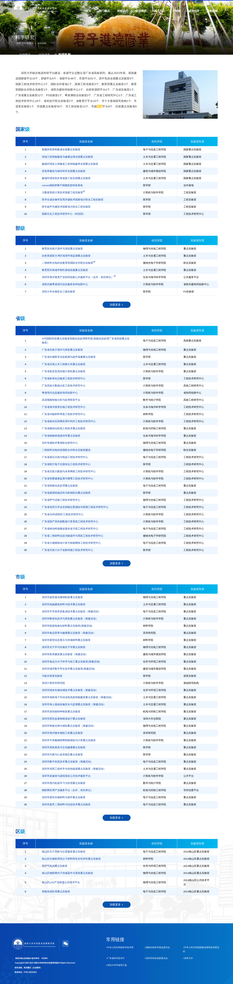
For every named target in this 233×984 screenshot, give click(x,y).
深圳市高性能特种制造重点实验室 (61, 711)
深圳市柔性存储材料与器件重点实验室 (63, 797)
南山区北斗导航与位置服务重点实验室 (63, 851)
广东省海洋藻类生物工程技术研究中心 (63, 407)
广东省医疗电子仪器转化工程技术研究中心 (66, 464)
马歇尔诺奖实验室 (52, 676)
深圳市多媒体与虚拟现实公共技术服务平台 (66, 776)
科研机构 (41, 43)
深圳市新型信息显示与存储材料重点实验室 (66, 640)
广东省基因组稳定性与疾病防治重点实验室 (66, 492)
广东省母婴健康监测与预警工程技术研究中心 (67, 478)
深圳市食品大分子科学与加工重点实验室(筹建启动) (71, 661)
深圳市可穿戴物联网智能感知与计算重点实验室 (69, 740)
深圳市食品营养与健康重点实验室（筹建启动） (69, 633)
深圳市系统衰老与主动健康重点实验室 (63, 747)
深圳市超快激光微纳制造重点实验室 (62, 597)
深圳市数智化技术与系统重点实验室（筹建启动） (70, 618)
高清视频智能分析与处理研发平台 (61, 400)
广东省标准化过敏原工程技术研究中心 (63, 378)
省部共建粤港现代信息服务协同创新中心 (65, 284)
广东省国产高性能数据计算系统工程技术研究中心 (70, 521)
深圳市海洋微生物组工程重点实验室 (62, 733)
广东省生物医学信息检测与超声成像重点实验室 (69, 357)
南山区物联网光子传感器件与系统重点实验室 (67, 873)
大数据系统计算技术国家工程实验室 (63, 192)
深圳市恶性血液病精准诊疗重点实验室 (63, 718)
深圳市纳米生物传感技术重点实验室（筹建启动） (70, 690)
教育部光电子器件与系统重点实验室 (62, 248)
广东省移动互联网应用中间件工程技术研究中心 (69, 421)
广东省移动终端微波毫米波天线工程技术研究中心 (70, 528)
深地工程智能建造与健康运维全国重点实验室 (67, 156)
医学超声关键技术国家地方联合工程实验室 (66, 206)
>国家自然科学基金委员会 (157, 948)
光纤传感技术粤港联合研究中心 (60, 443)
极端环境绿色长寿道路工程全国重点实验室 (66, 178)
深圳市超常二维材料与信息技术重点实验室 (66, 804)
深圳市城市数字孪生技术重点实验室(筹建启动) (68, 668)
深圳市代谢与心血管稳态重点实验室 (62, 754)
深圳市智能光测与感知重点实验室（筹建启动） (69, 725)
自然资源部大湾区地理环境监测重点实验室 (66, 255)
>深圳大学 (188, 958)
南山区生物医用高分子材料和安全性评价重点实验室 (71, 858)
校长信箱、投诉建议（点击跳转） (28, 968)
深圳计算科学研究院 (53, 683)
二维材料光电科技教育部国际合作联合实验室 (68, 262)
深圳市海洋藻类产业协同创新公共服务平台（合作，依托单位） (79, 277)
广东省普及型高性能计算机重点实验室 (63, 371)
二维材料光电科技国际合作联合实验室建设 (66, 450)
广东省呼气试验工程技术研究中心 (61, 500)
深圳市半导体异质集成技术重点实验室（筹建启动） (71, 611)
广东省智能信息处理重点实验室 (60, 485)
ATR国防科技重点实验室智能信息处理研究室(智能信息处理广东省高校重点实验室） (85, 340)
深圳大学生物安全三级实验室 (58, 291)
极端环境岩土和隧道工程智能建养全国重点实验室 (70, 164)
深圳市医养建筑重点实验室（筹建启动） (65, 654)
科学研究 (29, 43)
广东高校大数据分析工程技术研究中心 (63, 385)
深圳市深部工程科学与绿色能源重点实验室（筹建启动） (74, 768)
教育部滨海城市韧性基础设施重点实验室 (65, 270)
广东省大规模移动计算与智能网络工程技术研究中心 (71, 543)
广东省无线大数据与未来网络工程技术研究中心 (69, 471)
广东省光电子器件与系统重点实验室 (62, 349)
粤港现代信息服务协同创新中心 (60, 392)
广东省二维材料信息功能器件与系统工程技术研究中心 (72, 535)
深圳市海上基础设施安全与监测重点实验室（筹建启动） (74, 704)
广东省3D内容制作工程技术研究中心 (62, 514)
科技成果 (42, 54)
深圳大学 (205, 5)
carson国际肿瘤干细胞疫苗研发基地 (62, 185)
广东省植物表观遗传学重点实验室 (61, 435)
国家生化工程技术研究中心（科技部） (63, 214)
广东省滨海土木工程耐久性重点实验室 (63, 364)
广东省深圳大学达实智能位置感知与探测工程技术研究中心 (75, 507)
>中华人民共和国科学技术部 (120, 948)
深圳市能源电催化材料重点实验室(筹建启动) (67, 625)
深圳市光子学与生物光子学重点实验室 (63, 647)
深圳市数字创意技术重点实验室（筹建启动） (67, 761)
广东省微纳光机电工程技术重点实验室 (63, 428)
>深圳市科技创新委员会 (156, 958)
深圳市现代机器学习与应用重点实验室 (63, 783)
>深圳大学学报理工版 (116, 965)
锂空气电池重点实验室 (54, 866)
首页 (18, 43)
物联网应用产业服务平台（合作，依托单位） (67, 790)
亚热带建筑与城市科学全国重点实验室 (63, 171)
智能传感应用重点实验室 (56, 891)
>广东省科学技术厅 (115, 958)
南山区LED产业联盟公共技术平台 (61, 882)
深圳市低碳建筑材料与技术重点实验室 (63, 604)
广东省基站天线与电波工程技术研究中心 (65, 457)
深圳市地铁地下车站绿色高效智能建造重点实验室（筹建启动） (78, 697)
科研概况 (23, 54)
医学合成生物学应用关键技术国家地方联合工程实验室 (72, 199)
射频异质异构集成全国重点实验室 (61, 149)
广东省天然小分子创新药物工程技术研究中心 (67, 550)
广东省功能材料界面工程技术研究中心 (63, 414)
